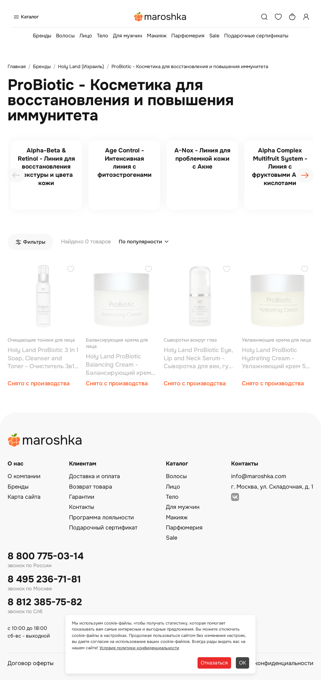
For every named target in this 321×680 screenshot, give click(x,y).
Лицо (85, 35)
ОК (242, 662)
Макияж (157, 35)
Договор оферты (31, 663)
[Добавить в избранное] (70, 269)
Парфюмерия (188, 35)
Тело (102, 35)
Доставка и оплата (94, 476)
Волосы (65, 35)
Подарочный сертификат (103, 527)
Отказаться (214, 662)
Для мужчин (127, 35)
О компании (24, 476)
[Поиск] (264, 17)
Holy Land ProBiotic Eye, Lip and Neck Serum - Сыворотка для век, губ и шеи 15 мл (198, 358)
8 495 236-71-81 (44, 579)
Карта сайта (24, 496)
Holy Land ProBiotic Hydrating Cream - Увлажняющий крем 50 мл (276, 358)
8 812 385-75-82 (45, 602)
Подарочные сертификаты (256, 35)
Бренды (42, 35)
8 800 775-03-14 (46, 556)
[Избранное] (278, 17)
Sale (214, 35)
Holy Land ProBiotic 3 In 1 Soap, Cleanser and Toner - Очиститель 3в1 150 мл (43, 358)
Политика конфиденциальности (270, 663)
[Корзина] (292, 17)
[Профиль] (306, 17)
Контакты (81, 507)
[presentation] (16, 175)
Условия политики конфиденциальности (139, 648)
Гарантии (81, 496)
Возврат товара (90, 486)
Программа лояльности (101, 517)
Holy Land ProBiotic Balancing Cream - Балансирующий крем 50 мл (118, 365)
